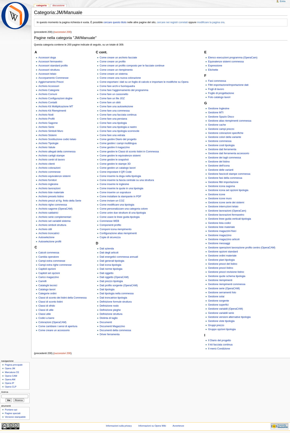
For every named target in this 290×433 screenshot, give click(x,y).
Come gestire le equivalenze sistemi (120, 155)
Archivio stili (45, 229)
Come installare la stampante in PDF (120, 196)
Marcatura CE (12, 372)
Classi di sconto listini (50, 301)
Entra (282, 1)
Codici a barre (46, 318)
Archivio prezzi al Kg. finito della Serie (59, 200)
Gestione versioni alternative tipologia (229, 317)
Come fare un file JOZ (112, 98)
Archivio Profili (46, 118)
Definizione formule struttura (116, 301)
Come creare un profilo (113, 61)
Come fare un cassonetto (114, 94)
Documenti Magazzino (112, 326)
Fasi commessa (217, 81)
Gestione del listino (219, 161)
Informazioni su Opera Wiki (152, 426)
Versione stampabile (15, 417)
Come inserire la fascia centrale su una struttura (127, 180)
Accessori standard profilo (53, 65)
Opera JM (10, 368)
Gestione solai (216, 296)
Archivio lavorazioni (49, 188)
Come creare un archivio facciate (118, 57)
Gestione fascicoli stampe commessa (229, 174)
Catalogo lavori (47, 289)
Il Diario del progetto (219, 340)
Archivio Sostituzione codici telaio (57, 139)
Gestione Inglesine (218, 108)
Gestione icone (216, 194)
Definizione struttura (111, 314)
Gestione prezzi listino (220, 268)
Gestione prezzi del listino (222, 263)
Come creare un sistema (113, 73)
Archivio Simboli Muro (50, 131)
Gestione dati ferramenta (222, 149)
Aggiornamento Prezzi (51, 82)
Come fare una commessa (115, 110)
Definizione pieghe (110, 310)
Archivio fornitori (47, 180)
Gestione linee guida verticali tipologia (229, 218)
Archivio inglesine (48, 184)
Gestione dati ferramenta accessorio (228, 153)
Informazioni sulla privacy (119, 426)
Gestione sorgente (218, 300)
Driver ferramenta (110, 334)
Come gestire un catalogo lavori (118, 167)
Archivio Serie (46, 127)
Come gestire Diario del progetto (118, 139)
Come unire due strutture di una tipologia (123, 212)
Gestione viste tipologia (221, 321)
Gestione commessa (219, 141)
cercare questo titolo (115, 22)
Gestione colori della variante (224, 137)
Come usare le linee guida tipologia (120, 217)
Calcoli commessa (48, 252)
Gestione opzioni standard (223, 251)
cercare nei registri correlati (172, 22)
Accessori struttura (49, 69)
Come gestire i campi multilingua (118, 143)
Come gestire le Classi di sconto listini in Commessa (129, 151)
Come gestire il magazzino (115, 147)
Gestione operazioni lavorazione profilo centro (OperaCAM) (241, 247)
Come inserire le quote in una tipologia (121, 188)
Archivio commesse (49, 172)
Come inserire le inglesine (114, 184)
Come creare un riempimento (116, 69)
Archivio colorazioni (49, 167)
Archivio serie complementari (54, 217)
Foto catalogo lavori (219, 97)
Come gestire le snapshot (114, 159)
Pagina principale (14, 365)
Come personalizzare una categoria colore (124, 208)
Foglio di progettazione (221, 93)
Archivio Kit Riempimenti (52, 110)
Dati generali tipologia (112, 260)
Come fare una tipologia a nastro (118, 127)
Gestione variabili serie (221, 313)
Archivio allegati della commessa (57, 151)
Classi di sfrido (46, 305)
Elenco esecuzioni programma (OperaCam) (232, 57)
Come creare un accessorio (54, 330)
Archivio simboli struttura (52, 225)
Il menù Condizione (219, 348)
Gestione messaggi (219, 243)
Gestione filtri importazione (223, 182)
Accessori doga (47, 57)
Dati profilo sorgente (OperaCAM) (119, 285)
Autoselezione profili (49, 241)
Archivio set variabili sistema (54, 221)
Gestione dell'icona (219, 165)
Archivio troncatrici (48, 233)
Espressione (215, 65)
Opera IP (9, 383)
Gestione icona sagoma (221, 186)
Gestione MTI (215, 112)
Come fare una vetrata (112, 135)
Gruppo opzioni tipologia (222, 329)
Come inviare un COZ (112, 200)
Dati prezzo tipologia (111, 281)
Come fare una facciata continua (118, 114)
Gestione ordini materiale (222, 255)
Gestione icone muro (220, 198)
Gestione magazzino (219, 235)
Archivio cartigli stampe (51, 155)
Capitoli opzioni (47, 269)
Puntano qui (11, 409)
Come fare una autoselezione (116, 106)
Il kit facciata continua (220, 344)
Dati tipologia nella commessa (117, 293)
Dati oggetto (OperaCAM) (114, 277)
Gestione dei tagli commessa (224, 157)
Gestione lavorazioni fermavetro (226, 214)
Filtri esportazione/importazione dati (228, 85)
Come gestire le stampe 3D (115, 163)
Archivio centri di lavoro (51, 159)
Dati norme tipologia (111, 269)
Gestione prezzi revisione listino (226, 272)
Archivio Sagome (48, 123)
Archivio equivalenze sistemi (54, 176)
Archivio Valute (46, 147)
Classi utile (44, 314)
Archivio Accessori (48, 86)
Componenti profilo (110, 225)
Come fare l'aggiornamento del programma (124, 90)
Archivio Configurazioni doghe (55, 98)
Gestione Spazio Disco (221, 116)
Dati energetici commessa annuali (119, 256)
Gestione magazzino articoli (223, 239)
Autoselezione (46, 237)
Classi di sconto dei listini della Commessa (62, 297)
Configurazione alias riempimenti (118, 233)
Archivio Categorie (48, 90)
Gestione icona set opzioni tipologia (228, 190)
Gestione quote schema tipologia (226, 276)
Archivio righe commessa (52, 204)
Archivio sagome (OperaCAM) (55, 208)
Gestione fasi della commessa (225, 178)
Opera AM (10, 379)
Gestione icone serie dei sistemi (226, 202)
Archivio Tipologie (48, 143)
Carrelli (42, 281)
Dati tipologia (107, 289)
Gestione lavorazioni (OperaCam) (227, 210)
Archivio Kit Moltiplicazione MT (55, 106)
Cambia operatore (48, 256)
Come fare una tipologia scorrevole (119, 131)
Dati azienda (107, 248)
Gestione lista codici (219, 223)
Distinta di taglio (109, 318)
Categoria (41, 5)
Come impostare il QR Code (116, 172)
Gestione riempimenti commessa (226, 284)
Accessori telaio (47, 73)
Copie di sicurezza (110, 237)
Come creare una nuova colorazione (120, 77)
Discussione (59, 5)
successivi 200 (62, 32)
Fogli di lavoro (216, 89)
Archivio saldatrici (48, 212)
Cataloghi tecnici (47, 285)
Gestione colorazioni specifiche (225, 133)
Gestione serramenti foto (222, 292)
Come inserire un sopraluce (115, 192)
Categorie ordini (47, 293)
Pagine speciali (12, 413)
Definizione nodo (109, 305)
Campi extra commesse (51, 260)
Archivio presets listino (51, 196)
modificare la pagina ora (210, 22)
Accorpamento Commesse (53, 77)
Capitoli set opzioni (49, 273)
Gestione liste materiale (221, 227)
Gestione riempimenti (220, 280)
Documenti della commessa (115, 330)
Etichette (213, 69)
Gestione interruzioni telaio (223, 206)
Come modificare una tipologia (117, 204)
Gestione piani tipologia (221, 259)
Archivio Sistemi (47, 135)
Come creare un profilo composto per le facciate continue (132, 65)
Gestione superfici (218, 304)
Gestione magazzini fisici (222, 231)
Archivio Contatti (47, 102)
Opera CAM (11, 376)
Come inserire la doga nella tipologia (120, 176)
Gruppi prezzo (216, 325)
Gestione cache (217, 124)
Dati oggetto (106, 273)
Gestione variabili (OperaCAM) (225, 308)
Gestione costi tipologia (221, 145)
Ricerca (4, 392)
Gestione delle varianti (220, 169)
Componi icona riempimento (116, 229)
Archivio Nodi (46, 114)
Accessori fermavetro (50, 61)
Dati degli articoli (109, 252)
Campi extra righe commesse (55, 265)
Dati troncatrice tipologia (113, 297)
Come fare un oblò (110, 102)
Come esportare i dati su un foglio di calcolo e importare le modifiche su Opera (144, 82)
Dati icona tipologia (110, 265)
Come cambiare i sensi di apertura (57, 326)
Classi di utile (46, 310)
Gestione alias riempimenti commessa (229, 120)
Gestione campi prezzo (221, 129)
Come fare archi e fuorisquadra (117, 86)
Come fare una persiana (113, 118)
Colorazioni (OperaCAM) (52, 322)
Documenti (106, 322)
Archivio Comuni (47, 94)
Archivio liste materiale (51, 192)
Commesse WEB (109, 221)
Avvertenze (178, 426)
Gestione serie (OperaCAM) (224, 288)
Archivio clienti (46, 163)
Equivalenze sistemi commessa (226, 61)
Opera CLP (10, 386)
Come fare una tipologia (113, 123)
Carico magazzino (48, 277)
